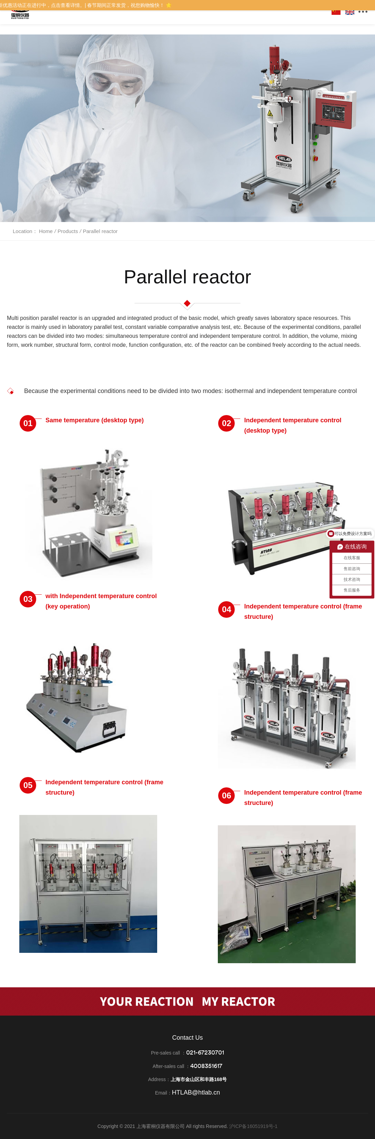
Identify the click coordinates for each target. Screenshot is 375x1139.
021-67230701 (205, 1052)
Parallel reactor (100, 231)
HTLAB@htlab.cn (196, 1092)
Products (68, 231)
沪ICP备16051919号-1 (253, 1126)
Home (46, 231)
